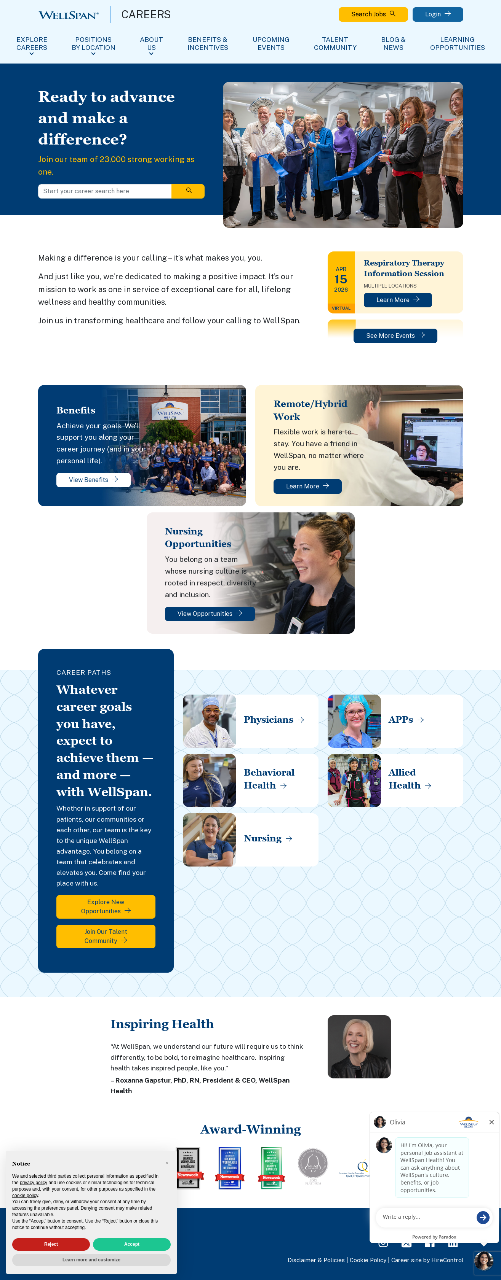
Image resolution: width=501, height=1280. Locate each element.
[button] (167, 1163)
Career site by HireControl (427, 1259)
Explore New (106, 906)
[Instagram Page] (383, 1241)
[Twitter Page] (406, 1241)
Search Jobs (373, 14)
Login (438, 14)
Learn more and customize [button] (91, 1260)
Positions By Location (93, 43)
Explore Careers (31, 43)
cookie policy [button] (25, 1195)
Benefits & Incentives (207, 43)
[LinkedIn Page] (453, 1241)
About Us (151, 43)
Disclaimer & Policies (316, 1259)
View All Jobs (443, 1222)
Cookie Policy (368, 1259)
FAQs (408, 1222)
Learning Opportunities (457, 43)
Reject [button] (51, 1244)
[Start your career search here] (105, 191)
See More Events (395, 335)
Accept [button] (131, 1244)
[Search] (188, 191)
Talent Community (335, 43)
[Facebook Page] (429, 1241)
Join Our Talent (106, 936)
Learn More (397, 300)
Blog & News (393, 43)
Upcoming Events (271, 43)
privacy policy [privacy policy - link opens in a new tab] (33, 1182)
